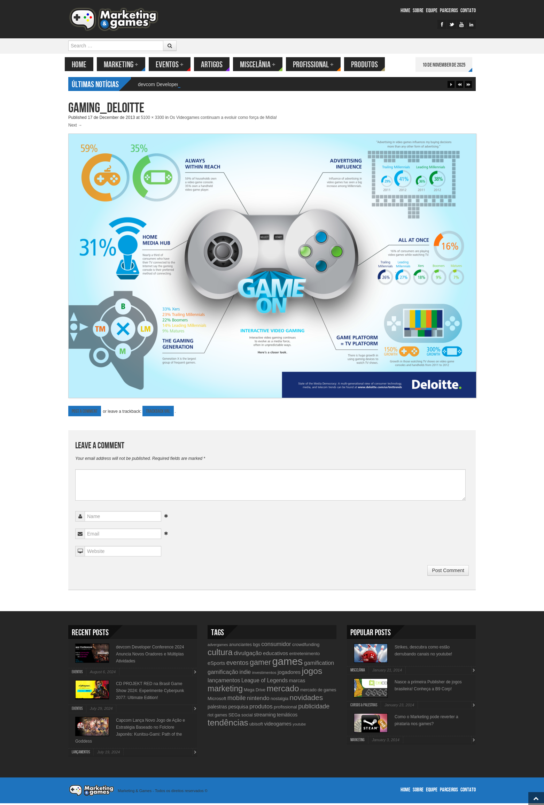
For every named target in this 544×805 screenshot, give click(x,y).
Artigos (215, 65)
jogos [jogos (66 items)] (312, 672)
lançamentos (81, 754)
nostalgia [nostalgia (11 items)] (279, 700)
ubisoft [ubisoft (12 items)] (256, 725)
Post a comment (85, 413)
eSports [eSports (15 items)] (216, 665)
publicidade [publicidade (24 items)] (313, 708)
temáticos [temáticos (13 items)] (287, 716)
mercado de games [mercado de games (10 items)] (318, 691)
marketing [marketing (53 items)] (225, 690)
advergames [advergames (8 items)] (218, 646)
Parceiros (449, 10)
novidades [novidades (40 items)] (306, 699)
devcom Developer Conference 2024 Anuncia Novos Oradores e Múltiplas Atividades (150, 655)
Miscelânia (261, 65)
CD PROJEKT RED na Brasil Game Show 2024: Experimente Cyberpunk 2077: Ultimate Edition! (150, 692)
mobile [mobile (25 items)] (236, 699)
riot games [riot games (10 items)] (217, 716)
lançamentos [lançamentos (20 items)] (224, 682)
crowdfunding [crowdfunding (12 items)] (305, 646)
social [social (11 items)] (247, 716)
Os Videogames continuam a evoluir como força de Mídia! (223, 119)
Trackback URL (158, 413)
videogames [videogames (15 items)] (278, 725)
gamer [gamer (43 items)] (260, 664)
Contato (468, 10)
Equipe (431, 10)
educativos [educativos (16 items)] (275, 655)
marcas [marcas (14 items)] (297, 682)
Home (405, 10)
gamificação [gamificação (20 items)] (223, 673)
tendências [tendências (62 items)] (228, 724)
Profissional (316, 65)
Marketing (124, 65)
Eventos (173, 65)
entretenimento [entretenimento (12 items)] (304, 655)
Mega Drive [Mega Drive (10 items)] (254, 691)
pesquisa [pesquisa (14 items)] (238, 708)
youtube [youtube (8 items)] (299, 726)
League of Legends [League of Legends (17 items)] (264, 682)
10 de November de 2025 (447, 65)
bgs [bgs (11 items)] (256, 646)
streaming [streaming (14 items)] (265, 716)
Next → (75, 126)
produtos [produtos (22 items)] (261, 708)
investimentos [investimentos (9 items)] (264, 674)
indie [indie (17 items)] (245, 674)
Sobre (418, 10)
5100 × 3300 (152, 119)
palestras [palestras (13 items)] (217, 708)
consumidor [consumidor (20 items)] (276, 646)
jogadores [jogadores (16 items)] (289, 674)
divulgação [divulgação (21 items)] (248, 655)
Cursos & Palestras (363, 706)
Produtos (368, 65)
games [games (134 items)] (287, 663)
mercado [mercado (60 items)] (282, 690)
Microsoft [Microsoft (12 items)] (217, 700)
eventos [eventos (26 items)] (237, 664)
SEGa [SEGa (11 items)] (234, 716)
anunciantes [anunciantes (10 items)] (240, 646)
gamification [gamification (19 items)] (319, 664)
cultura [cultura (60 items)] (220, 654)
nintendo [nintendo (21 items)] (258, 700)
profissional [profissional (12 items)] (285, 708)
